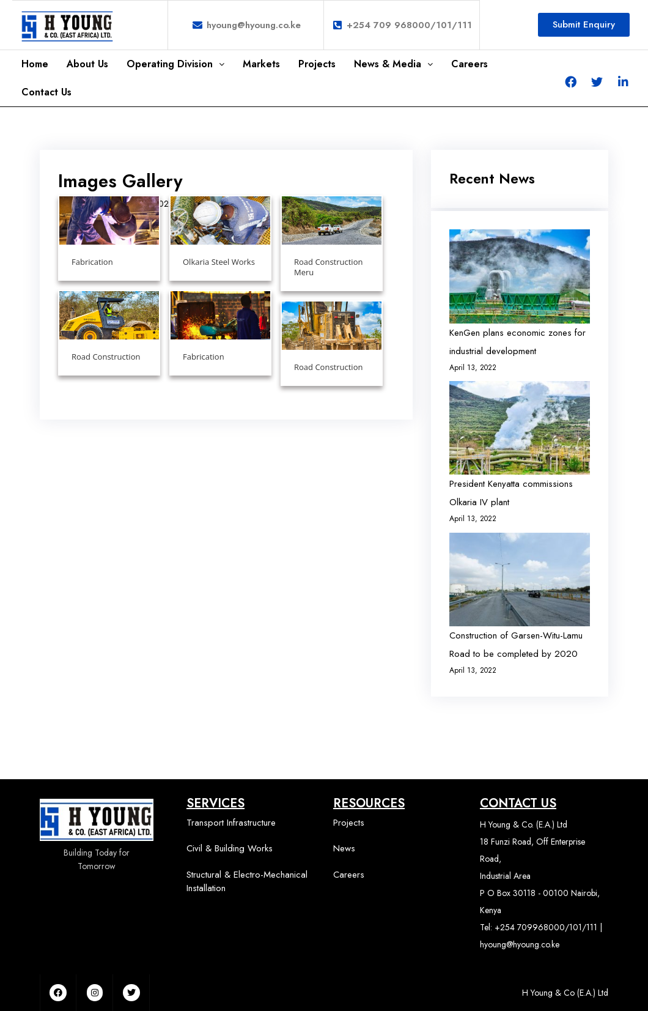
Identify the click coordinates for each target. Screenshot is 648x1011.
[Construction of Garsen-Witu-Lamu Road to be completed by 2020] (519, 579)
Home (34, 64)
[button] (584, 25)
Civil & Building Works (229, 848)
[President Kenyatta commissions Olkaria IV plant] (519, 428)
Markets (261, 64)
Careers (469, 64)
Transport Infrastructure (231, 822)
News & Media (393, 64)
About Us (87, 64)
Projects (317, 64)
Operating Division (175, 64)
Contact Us (46, 92)
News (344, 848)
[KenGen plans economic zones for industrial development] (519, 276)
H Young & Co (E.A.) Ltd (565, 993)
